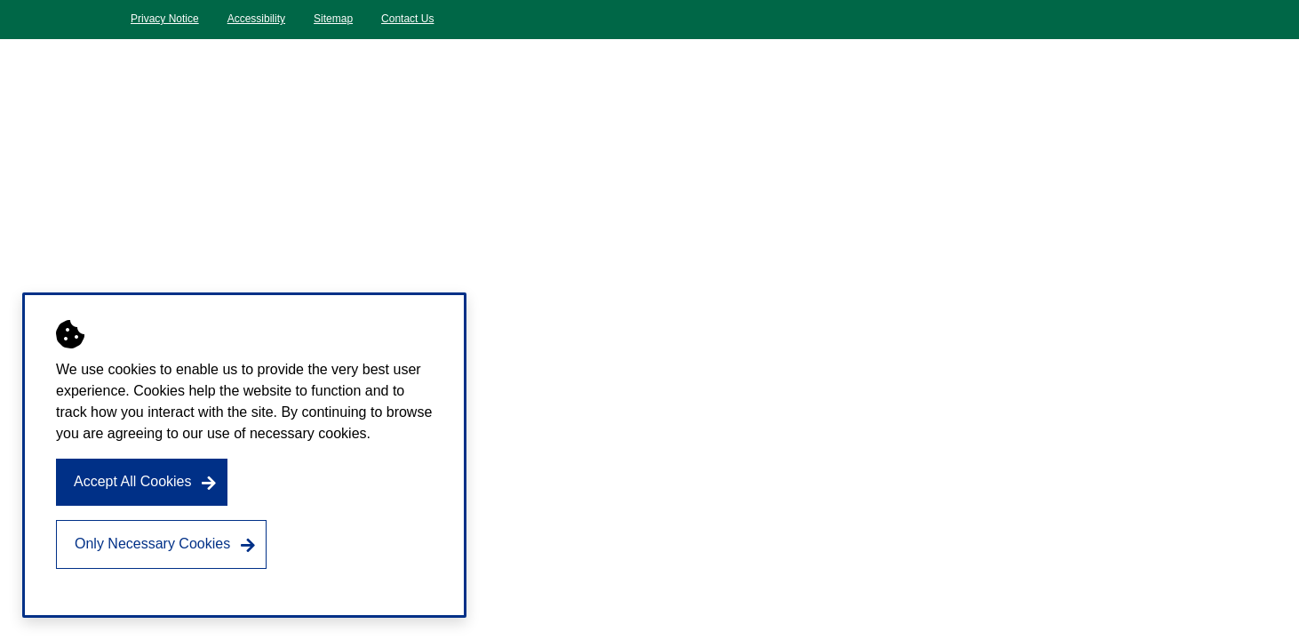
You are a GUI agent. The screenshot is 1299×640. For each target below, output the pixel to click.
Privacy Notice (165, 18)
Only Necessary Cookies (152, 543)
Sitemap (333, 18)
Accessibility (256, 18)
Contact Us (407, 18)
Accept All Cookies (133, 481)
